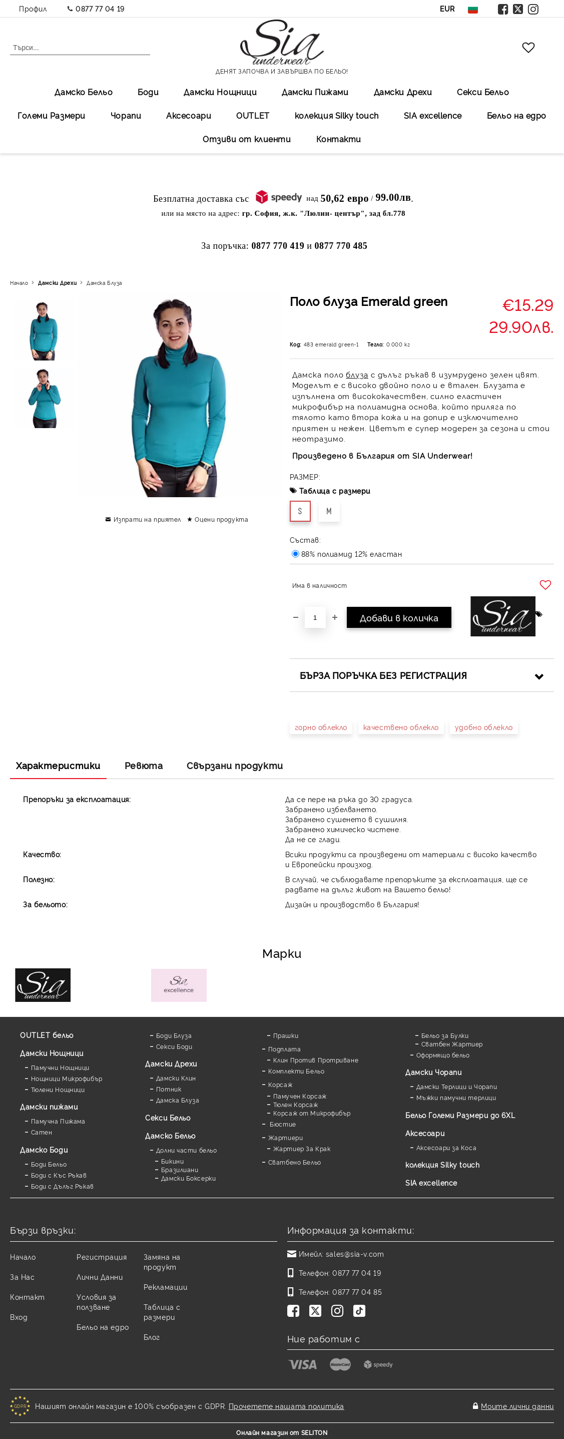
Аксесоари (188, 115)
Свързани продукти (235, 765)
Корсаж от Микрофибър (312, 1113)
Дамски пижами (49, 1106)
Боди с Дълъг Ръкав (62, 1186)
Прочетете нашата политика (286, 1404)
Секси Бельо (483, 91)
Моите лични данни (517, 1404)
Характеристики (58, 765)
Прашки (285, 1035)
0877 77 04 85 (357, 1291)
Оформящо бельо (443, 1054)
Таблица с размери (335, 490)
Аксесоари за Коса (446, 1147)
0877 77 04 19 (100, 8)
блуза (357, 374)
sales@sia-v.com (355, 1253)
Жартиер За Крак (301, 1148)
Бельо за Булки (445, 1035)
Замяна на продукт (162, 1261)
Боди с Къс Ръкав (59, 1175)
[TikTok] (361, 1312)
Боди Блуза (174, 1035)
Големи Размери (52, 115)
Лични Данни (100, 1276)
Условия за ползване (97, 1301)
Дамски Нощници (220, 91)
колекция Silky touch (337, 115)
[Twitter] (317, 1312)
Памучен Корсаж (300, 1096)
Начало (19, 282)
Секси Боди (174, 1046)
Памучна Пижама (58, 1121)
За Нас (22, 1276)
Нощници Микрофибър (67, 1078)
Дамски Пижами (315, 91)
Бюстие (282, 1124)
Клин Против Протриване (315, 1059)
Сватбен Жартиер (452, 1043)
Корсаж (280, 1084)
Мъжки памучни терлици (456, 1097)
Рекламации (166, 1286)
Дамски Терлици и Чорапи (456, 1086)
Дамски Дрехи (403, 91)
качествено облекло (401, 727)
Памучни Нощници (60, 1067)
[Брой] (315, 617)
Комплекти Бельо (296, 1070)
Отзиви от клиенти (247, 138)
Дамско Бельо (84, 91)
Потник (168, 1089)
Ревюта (144, 765)
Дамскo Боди (44, 1149)
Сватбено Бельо (294, 1162)
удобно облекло (484, 727)
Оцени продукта (221, 519)
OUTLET (252, 115)
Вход (19, 1316)
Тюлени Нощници (58, 1089)
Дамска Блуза (104, 282)
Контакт (27, 1296)
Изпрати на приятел (147, 519)
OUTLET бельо (47, 1034)
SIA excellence (431, 1182)
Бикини (172, 1161)
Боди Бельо (49, 1164)
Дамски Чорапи (433, 1071)
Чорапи (126, 115)
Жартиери (285, 1137)
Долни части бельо (186, 1150)
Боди (148, 91)
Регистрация (102, 1256)
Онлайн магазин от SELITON (281, 1429)
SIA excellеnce (433, 115)
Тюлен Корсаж (295, 1104)
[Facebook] (295, 1312)
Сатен (42, 1132)
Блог (152, 1336)
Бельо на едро (516, 115)
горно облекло (321, 727)
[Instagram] (339, 1312)
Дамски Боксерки (188, 1178)
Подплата (284, 1048)
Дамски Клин (176, 1077)
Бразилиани (180, 1169)
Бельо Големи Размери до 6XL (460, 1115)
